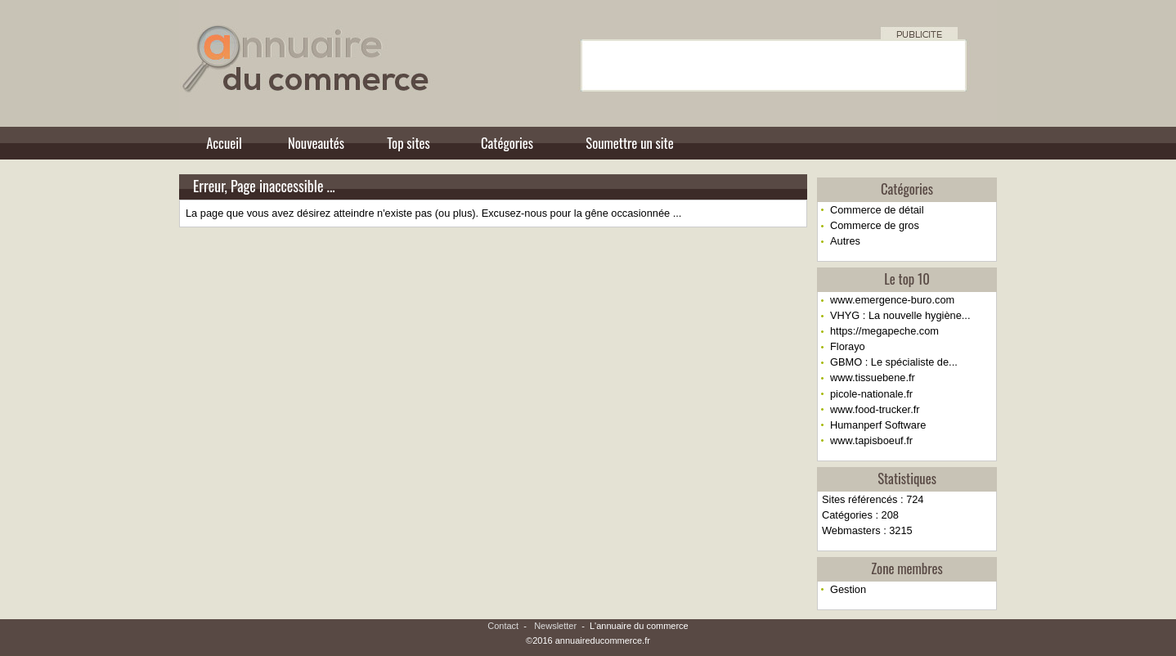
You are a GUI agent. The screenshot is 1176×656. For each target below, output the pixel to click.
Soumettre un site (629, 143)
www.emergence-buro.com (892, 300)
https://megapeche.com (884, 331)
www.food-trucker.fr (875, 409)
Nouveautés (316, 143)
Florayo (847, 346)
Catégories (507, 143)
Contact (502, 626)
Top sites (408, 143)
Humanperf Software (878, 425)
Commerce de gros (874, 225)
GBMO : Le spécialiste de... (894, 362)
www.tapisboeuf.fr (871, 440)
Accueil (224, 143)
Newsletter (555, 626)
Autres (845, 241)
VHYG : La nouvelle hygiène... (900, 315)
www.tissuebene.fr (872, 377)
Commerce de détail (877, 210)
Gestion (848, 589)
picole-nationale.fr (871, 394)
